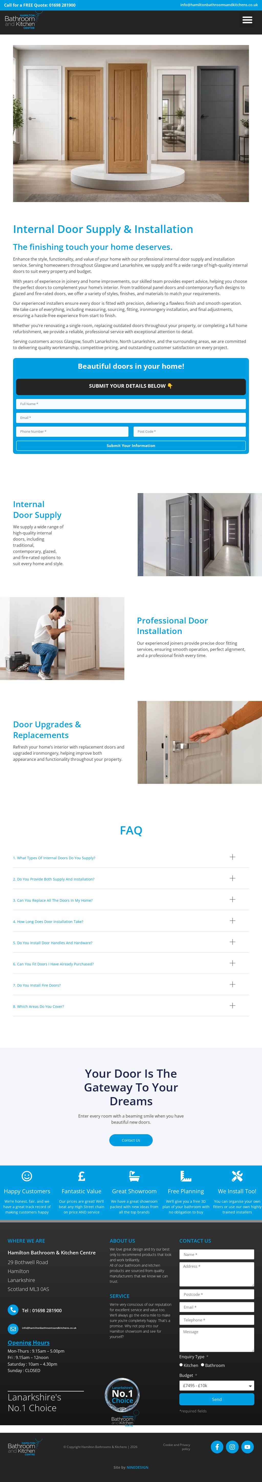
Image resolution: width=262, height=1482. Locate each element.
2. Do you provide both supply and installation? (53, 879)
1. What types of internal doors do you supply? (54, 857)
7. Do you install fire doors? (37, 985)
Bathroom (215, 1365)
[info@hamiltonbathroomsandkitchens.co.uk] (13, 1329)
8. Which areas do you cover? (38, 1006)
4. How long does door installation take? (48, 921)
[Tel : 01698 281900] (13, 1310)
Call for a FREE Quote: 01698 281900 (39, 5)
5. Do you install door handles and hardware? (52, 942)
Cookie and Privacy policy (179, 1447)
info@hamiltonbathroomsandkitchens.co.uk (219, 4)
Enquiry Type (192, 1357)
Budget (186, 1376)
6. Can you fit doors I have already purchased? (53, 964)
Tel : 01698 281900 (42, 1311)
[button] (247, 20)
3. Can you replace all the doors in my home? (53, 900)
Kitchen (191, 1365)
